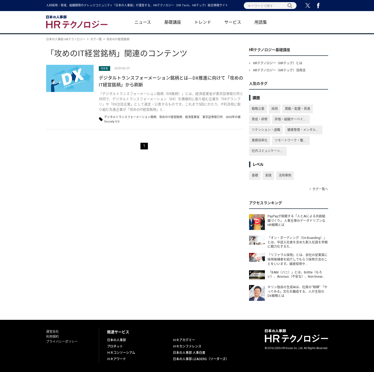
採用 (274, 108)
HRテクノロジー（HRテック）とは (277, 63)
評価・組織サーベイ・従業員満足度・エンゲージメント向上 (292, 119)
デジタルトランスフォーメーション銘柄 (130, 117)
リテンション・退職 (266, 130)
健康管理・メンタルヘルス (304, 130)
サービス (232, 22)
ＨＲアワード (116, 359)
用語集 (260, 22)
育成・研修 (260, 119)
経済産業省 (192, 117)
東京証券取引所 (212, 117)
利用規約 (52, 336)
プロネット (115, 346)
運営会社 (52, 331)
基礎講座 (172, 22)
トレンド (202, 22)
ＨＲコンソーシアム (121, 352)
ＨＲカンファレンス (187, 346)
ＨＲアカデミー (184, 340)
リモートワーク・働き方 (292, 140)
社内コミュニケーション (269, 151)
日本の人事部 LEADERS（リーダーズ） (201, 359)
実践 (268, 175)
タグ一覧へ (320, 189)
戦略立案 (258, 108)
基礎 (255, 175)
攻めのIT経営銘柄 (170, 117)
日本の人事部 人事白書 (189, 352)
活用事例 (285, 175)
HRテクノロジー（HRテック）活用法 (279, 70)
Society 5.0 (111, 121)
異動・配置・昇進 (297, 108)
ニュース (142, 22)
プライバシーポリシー (62, 341)
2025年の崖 (233, 117)
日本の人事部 (116, 340)
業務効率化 (260, 140)
